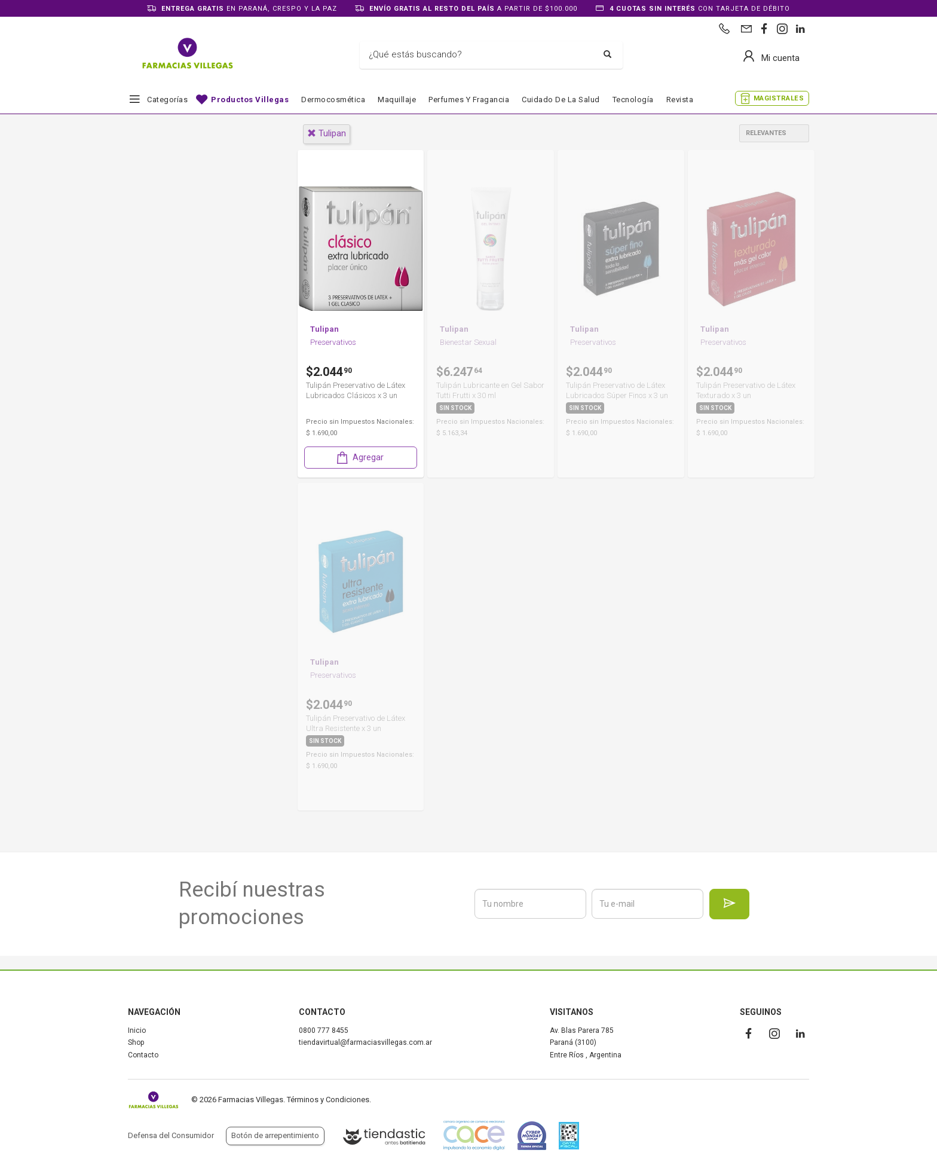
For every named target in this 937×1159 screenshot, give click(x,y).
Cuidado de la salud (561, 99)
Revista (680, 99)
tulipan (326, 133)
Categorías (167, 99)
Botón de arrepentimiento (275, 1135)
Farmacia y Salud (179, 302)
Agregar (359, 462)
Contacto (143, 1055)
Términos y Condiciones (328, 1099)
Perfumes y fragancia (468, 99)
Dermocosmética (333, 99)
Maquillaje (397, 99)
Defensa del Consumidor (171, 1135)
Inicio (137, 1030)
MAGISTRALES (779, 98)
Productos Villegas (250, 99)
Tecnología (633, 99)
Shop (136, 1042)
